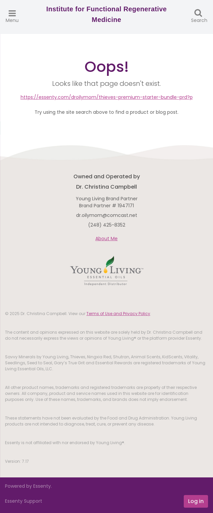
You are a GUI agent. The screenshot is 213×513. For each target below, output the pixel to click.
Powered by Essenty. (28, 486)
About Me (106, 238)
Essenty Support (23, 501)
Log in (196, 501)
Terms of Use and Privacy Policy (118, 313)
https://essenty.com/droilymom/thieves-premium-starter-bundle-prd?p (107, 97)
